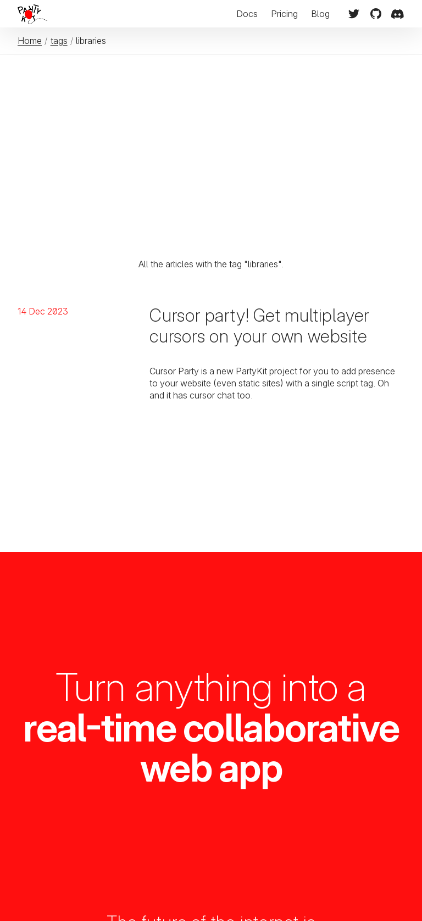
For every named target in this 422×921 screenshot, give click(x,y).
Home (30, 40)
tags (59, 40)
